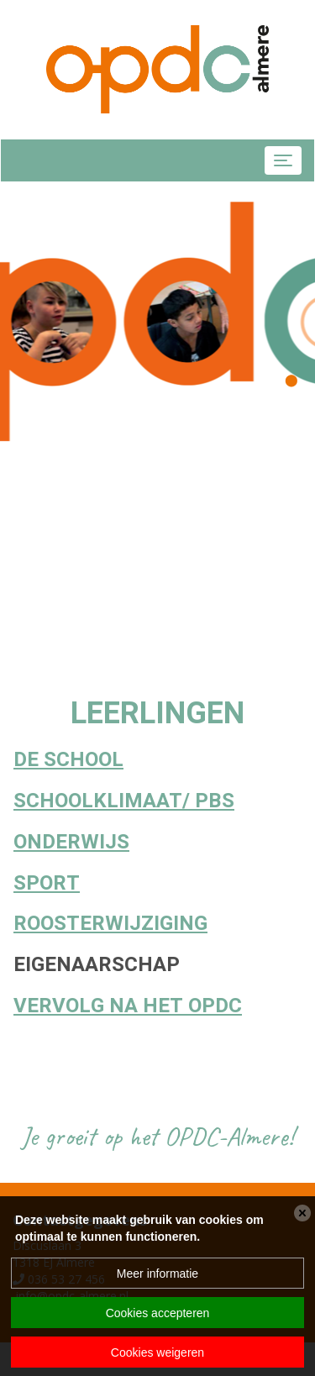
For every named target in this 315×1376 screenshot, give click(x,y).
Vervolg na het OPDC (127, 1006)
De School (68, 760)
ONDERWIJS (71, 842)
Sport (46, 883)
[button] (291, 379)
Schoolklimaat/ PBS (123, 801)
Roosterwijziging (110, 923)
